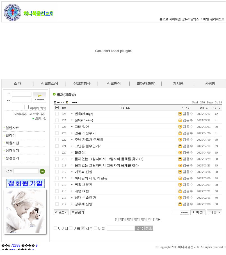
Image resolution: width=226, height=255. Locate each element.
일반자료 (12, 128)
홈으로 (163, 19)
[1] (116, 219)
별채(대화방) (145, 83)
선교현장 (113, 83)
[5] (131, 219)
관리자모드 (217, 19)
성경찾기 (12, 150)
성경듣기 (12, 158)
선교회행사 (81, 83)
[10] (149, 219)
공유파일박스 (190, 19)
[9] (144, 219)
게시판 (178, 83)
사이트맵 (175, 19)
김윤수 (188, 114)
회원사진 (12, 143)
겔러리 (11, 135)
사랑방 (210, 83)
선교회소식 (49, 83)
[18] (155, 219)
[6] (134, 219)
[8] (141, 219)
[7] (137, 219)
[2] (120, 219)
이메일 (204, 19)
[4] (127, 219)
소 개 (17, 83)
